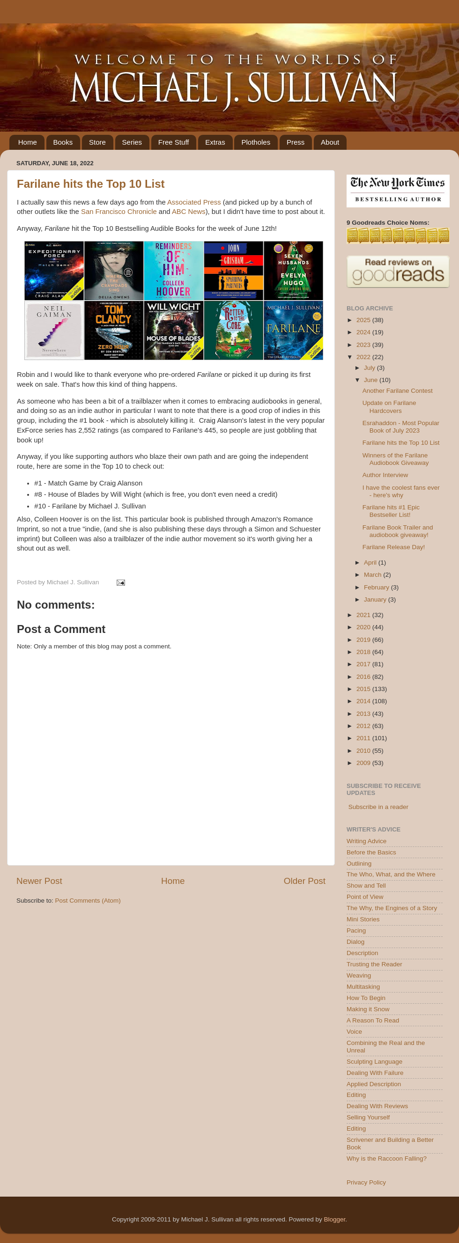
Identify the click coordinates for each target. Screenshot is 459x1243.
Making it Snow (368, 1009)
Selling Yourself (368, 1117)
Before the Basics (371, 852)
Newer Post (39, 881)
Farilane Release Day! (394, 547)
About (330, 142)
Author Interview (385, 474)
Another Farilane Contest (398, 390)
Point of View (365, 896)
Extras (215, 142)
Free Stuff (173, 142)
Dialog (355, 941)
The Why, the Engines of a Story (392, 908)
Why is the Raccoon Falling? (387, 1158)
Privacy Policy (366, 1182)
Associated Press (194, 202)
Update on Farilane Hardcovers (389, 406)
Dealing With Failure (375, 1072)
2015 (364, 688)
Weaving (359, 975)
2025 (364, 320)
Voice (354, 1031)
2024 (364, 332)
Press (295, 142)
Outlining (359, 863)
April (371, 562)
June (371, 379)
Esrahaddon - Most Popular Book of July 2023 (401, 426)
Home (27, 142)
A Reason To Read (373, 1020)
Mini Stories (363, 919)
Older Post (305, 881)
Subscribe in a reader (378, 806)
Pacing (356, 930)
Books (63, 142)
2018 (364, 651)
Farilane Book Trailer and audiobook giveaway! (398, 531)
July (370, 367)
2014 (364, 701)
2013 (364, 713)
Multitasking (363, 986)
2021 (364, 614)
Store (97, 142)
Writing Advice (366, 841)
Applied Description (374, 1084)
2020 (364, 627)
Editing (356, 1094)
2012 (364, 725)
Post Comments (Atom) (88, 900)
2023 (364, 344)
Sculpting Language (374, 1061)
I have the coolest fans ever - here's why (401, 491)
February (377, 587)
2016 (364, 676)
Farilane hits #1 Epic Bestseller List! (391, 511)
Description (362, 952)
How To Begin (366, 997)
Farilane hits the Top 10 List (91, 183)
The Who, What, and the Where (391, 874)
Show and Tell (366, 885)
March (373, 574)
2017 (364, 664)
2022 (364, 356)
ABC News (189, 211)
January (376, 599)
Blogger (334, 1219)
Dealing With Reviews (377, 1106)
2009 (364, 762)
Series (132, 142)
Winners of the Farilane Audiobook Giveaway (396, 459)
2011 (364, 738)
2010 (364, 750)
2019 (364, 639)
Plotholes (255, 142)
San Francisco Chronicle (119, 211)
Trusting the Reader (374, 964)
